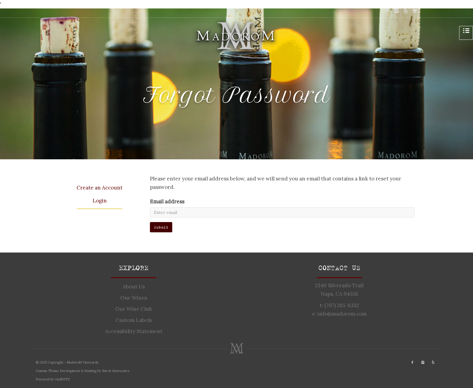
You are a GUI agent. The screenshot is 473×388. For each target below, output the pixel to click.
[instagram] (396, 12)
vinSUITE (62, 379)
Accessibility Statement (133, 331)
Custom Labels (134, 320)
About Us (133, 286)
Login (100, 200)
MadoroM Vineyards (82, 362)
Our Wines (133, 297)
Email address (167, 201)
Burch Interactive (115, 371)
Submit (161, 227)
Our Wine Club (133, 309)
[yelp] (405, 12)
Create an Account (99, 187)
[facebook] (387, 12)
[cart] (414, 12)
